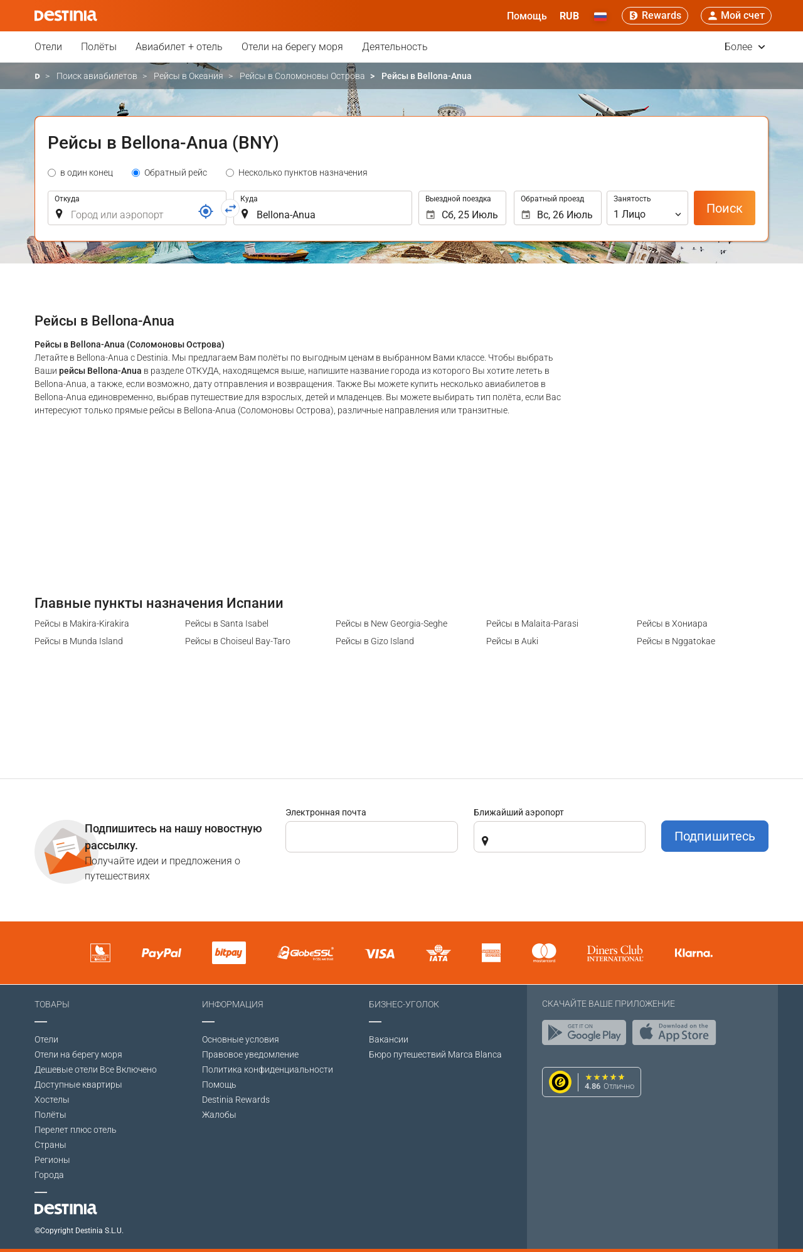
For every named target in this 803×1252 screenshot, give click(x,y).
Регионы (52, 1160)
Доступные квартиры (78, 1085)
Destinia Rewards (236, 1100)
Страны (50, 1145)
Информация (232, 1004)
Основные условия (240, 1039)
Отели (48, 47)
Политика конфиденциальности (267, 1069)
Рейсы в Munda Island (79, 641)
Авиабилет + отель (179, 47)
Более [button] (745, 47)
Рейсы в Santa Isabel (227, 623)
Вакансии (388, 1039)
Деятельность (395, 47)
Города (49, 1175)
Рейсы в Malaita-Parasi (532, 623)
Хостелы (52, 1100)
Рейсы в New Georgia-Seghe (391, 623)
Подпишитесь (714, 836)
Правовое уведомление (250, 1054)
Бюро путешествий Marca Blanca (435, 1054)
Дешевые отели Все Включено (96, 1069)
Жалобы (219, 1115)
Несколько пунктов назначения (303, 172)
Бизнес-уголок (404, 1004)
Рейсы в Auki (512, 641)
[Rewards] (655, 15)
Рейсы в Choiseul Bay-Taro (237, 641)
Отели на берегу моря (292, 47)
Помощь (219, 1085)
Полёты (99, 47)
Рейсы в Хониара (672, 623)
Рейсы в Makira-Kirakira (82, 623)
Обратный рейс (175, 172)
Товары (52, 1004)
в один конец (86, 172)
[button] (569, 15)
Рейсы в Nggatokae (676, 641)
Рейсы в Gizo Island (375, 641)
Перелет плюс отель (76, 1130)
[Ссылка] (206, 211)
